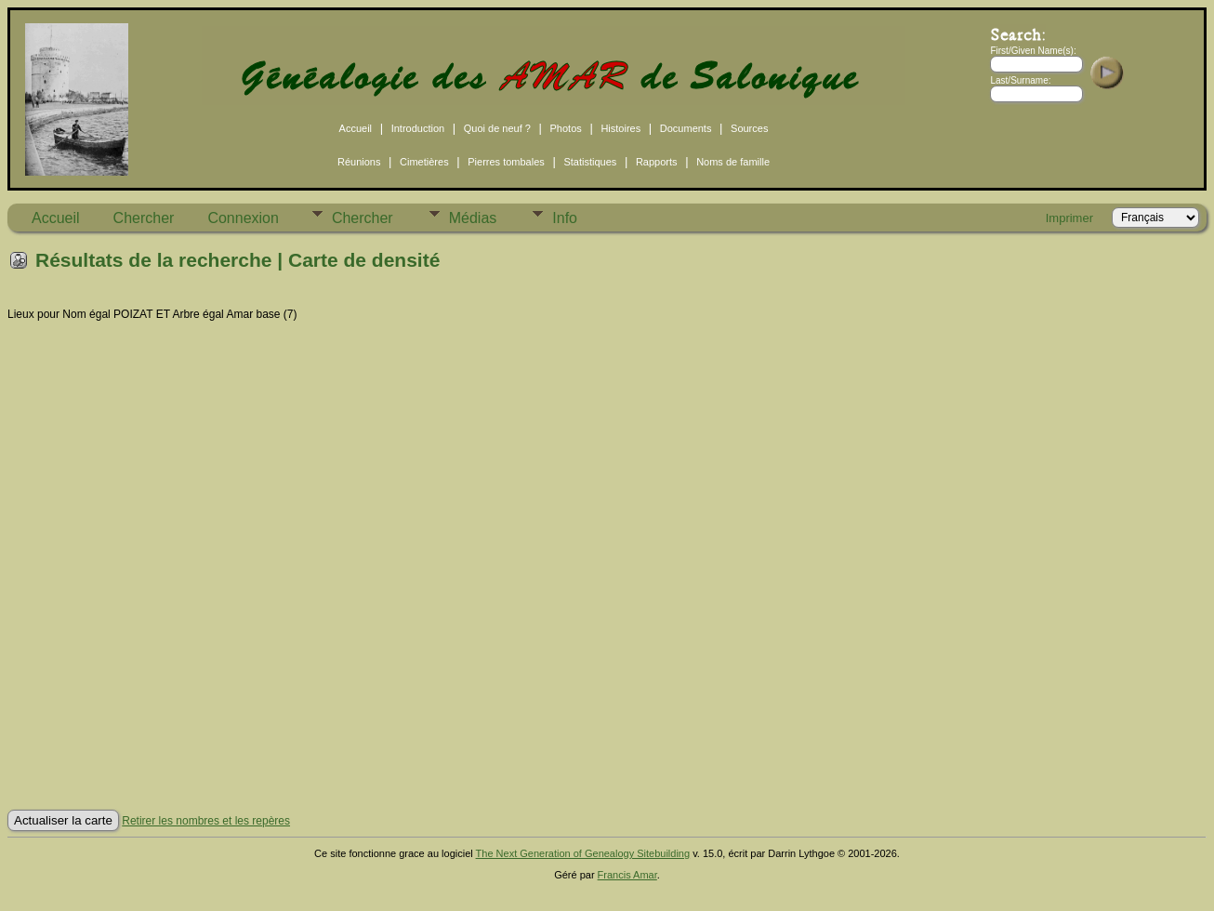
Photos (566, 128)
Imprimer (1069, 218)
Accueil (355, 128)
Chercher (144, 218)
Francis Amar (627, 874)
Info (564, 218)
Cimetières (424, 161)
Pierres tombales (506, 161)
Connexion (243, 218)
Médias (473, 218)
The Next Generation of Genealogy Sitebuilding (583, 853)
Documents (686, 128)
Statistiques (589, 161)
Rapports (657, 161)
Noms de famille (733, 161)
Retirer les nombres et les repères (206, 820)
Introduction (417, 128)
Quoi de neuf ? (497, 128)
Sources (749, 128)
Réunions (358, 161)
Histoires (620, 128)
